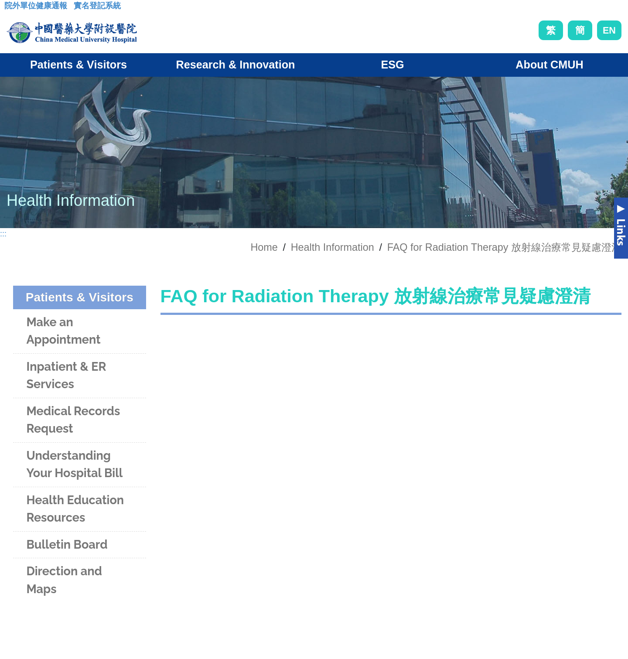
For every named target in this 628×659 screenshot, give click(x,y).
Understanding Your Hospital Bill (74, 464)
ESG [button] (392, 64)
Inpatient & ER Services (66, 375)
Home (263, 247)
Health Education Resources (75, 509)
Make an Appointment (63, 331)
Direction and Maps (64, 580)
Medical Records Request (73, 420)
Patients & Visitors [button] (78, 64)
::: (11, 8)
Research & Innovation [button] (235, 64)
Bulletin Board (66, 544)
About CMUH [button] (549, 64)
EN (609, 30)
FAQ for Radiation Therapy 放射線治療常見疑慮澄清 (504, 247)
